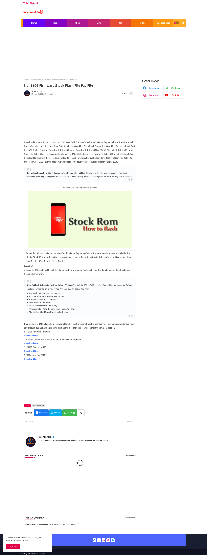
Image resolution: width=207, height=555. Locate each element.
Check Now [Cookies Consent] (21, 540)
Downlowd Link (31, 335)
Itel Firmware (36, 80)
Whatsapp (71, 412)
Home (34, 22)
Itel (120, 22)
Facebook (43, 412)
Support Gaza (163, 22)
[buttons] (94, 540)
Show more (131, 456)
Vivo (99, 22)
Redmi (142, 22)
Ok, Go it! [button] (13, 546)
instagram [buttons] (154, 95)
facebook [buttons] (154, 88)
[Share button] (81, 412)
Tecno (56, 22)
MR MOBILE (45, 437)
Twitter (57, 412)
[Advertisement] (103, 50)
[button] (176, 22)
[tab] (34, 23)
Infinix (77, 22)
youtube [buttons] (176, 95)
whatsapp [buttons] (175, 88)
